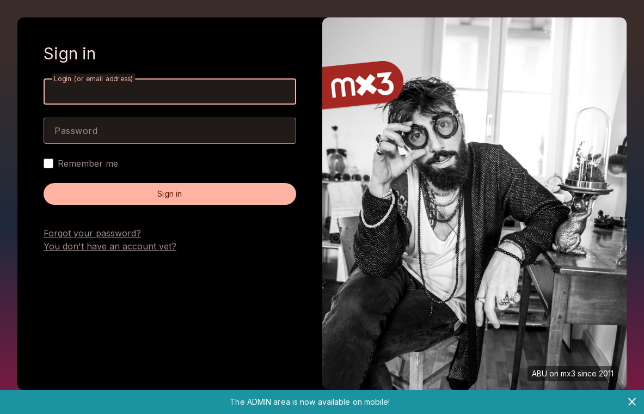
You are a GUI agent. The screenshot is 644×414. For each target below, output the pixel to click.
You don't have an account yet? (110, 246)
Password (75, 130)
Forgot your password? (92, 233)
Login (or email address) (93, 79)
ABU (539, 373)
